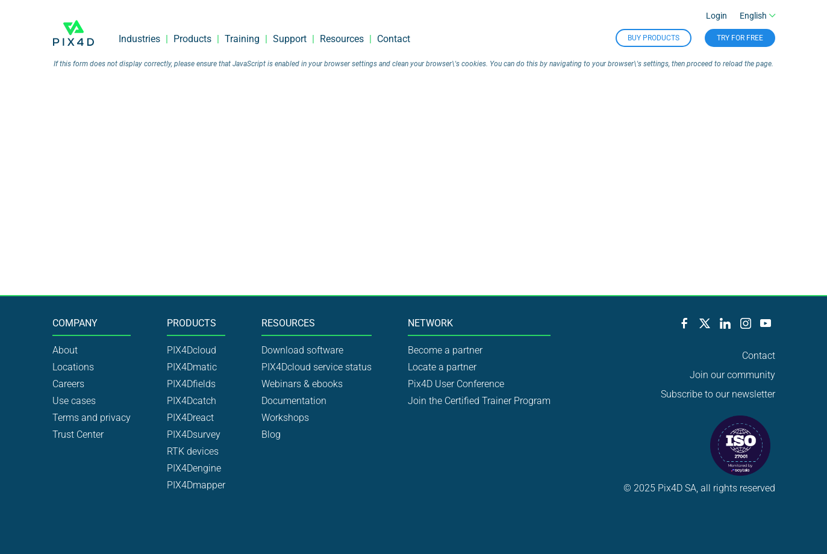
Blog (271, 434)
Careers (68, 384)
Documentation (293, 400)
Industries (139, 39)
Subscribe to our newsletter (718, 394)
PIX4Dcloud (191, 350)
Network (430, 323)
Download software (302, 350)
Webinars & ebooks (302, 384)
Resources (342, 39)
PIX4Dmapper (196, 485)
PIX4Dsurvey (193, 434)
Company (75, 323)
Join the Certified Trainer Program (479, 400)
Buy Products (653, 38)
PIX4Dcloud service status (316, 367)
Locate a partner (442, 367)
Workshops (285, 417)
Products (192, 39)
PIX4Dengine (194, 468)
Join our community (732, 375)
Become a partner (445, 350)
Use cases (74, 400)
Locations (73, 367)
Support (290, 39)
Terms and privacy (91, 417)
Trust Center (78, 434)
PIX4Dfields (191, 384)
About (65, 350)
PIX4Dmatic (192, 367)
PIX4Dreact (190, 417)
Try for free (740, 38)
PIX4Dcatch (191, 400)
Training (242, 39)
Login (716, 15)
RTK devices (193, 451)
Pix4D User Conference (456, 384)
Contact (393, 39)
